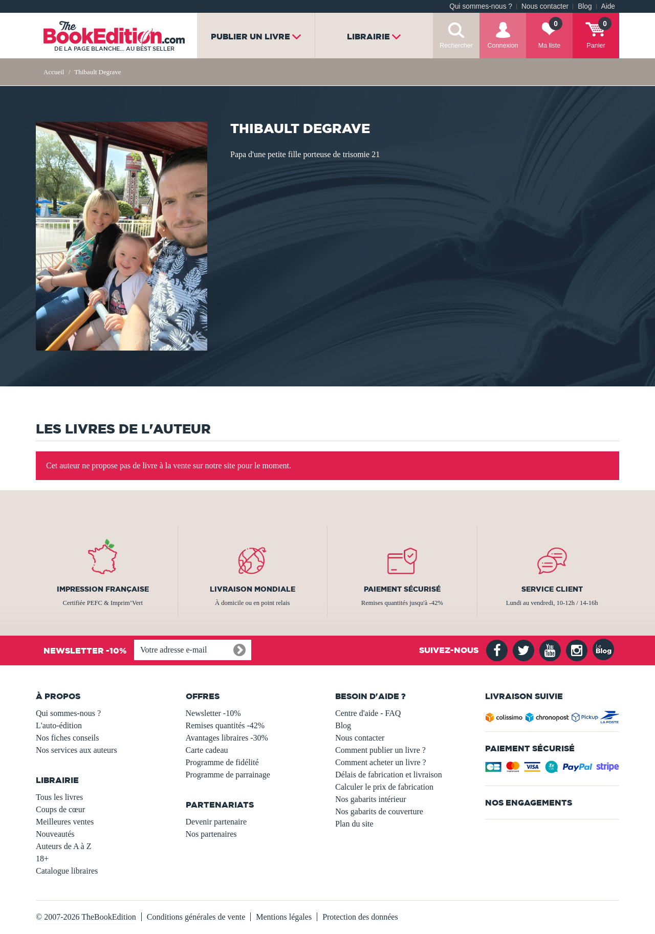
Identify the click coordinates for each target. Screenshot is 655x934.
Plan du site (354, 823)
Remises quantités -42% (225, 725)
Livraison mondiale (252, 589)
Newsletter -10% (213, 713)
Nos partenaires (211, 834)
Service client (552, 589)
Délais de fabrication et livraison (388, 774)
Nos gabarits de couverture (379, 811)
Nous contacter (545, 6)
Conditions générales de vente (196, 917)
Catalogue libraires (67, 870)
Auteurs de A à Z (63, 846)
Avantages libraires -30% (227, 737)
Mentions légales (284, 917)
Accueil (53, 72)
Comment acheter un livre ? (380, 762)
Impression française (103, 589)
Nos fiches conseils (67, 737)
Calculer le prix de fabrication (384, 787)
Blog (585, 6)
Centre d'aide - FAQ (368, 713)
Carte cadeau (207, 750)
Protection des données (360, 917)
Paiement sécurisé (402, 589)
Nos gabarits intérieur (370, 799)
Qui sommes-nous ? (480, 6)
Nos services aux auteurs (76, 750)
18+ (42, 858)
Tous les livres (59, 797)
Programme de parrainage (228, 774)
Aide (608, 6)
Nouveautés (55, 834)
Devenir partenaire (216, 821)
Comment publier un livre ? (380, 750)
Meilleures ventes (65, 821)
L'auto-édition (59, 725)
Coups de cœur (60, 809)
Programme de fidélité (222, 762)
